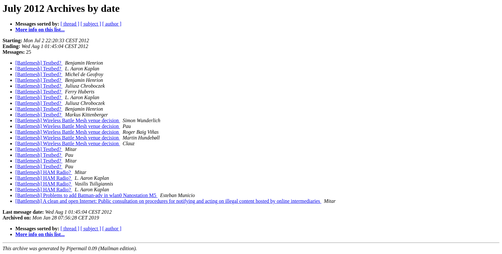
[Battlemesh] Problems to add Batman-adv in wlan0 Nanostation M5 (86, 195)
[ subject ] (91, 24)
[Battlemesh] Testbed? (38, 63)
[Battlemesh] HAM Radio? (43, 172)
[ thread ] (70, 24)
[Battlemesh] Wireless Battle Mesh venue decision (67, 120)
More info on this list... (40, 29)
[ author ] (112, 24)
